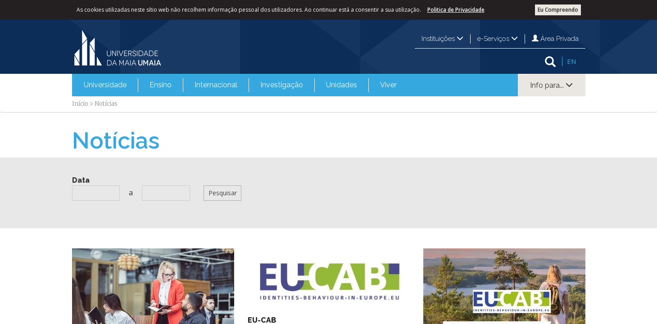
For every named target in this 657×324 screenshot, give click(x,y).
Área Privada (555, 39)
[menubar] (240, 85)
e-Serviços (497, 39)
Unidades (341, 85)
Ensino (161, 85)
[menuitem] (105, 85)
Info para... (551, 85)
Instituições (442, 39)
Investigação (281, 85)
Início (80, 104)
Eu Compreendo (558, 10)
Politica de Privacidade (456, 10)
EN (571, 61)
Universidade (105, 85)
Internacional (216, 85)
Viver (388, 85)
